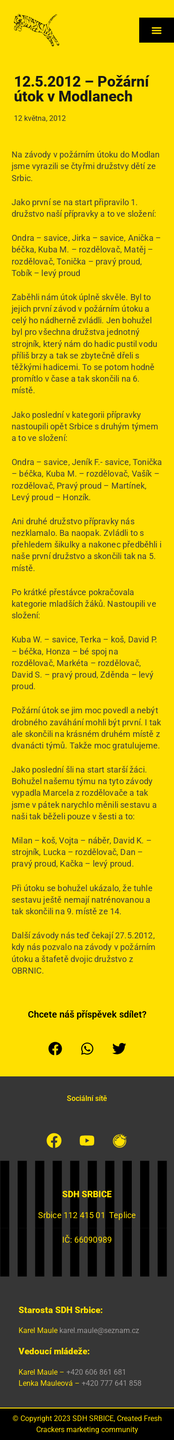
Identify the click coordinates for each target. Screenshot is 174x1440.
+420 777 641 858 (112, 1383)
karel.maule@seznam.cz (99, 1330)
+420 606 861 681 (96, 1372)
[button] (156, 30)
